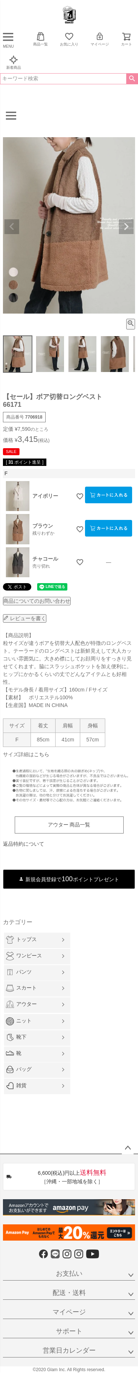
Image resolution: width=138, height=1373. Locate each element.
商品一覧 (40, 39)
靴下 (16, 1037)
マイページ (100, 39)
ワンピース (24, 956)
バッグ (19, 1069)
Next (126, 226)
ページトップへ (128, 1148)
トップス (21, 940)
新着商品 (13, 62)
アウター (21, 1004)
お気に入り (69, 39)
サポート (69, 1331)
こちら (41, 754)
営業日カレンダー (69, 1350)
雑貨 (16, 1086)
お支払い (69, 1273)
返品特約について (23, 844)
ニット (19, 1021)
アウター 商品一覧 (69, 825)
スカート (21, 988)
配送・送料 (69, 1292)
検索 (132, 79)
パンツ (19, 972)
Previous (11, 226)
